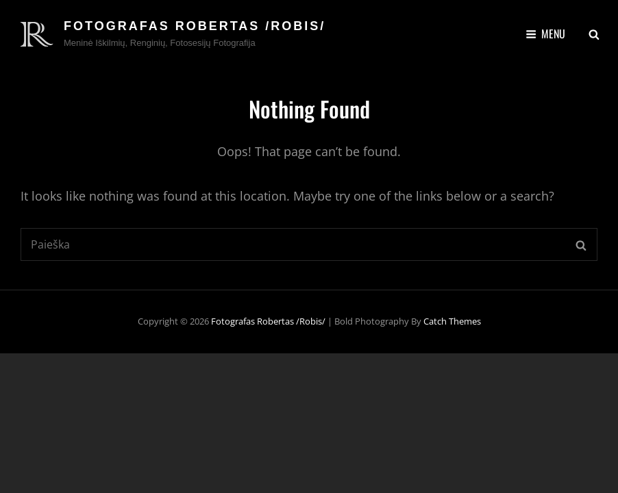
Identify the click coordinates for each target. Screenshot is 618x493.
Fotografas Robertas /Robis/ (194, 26)
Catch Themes (452, 321)
